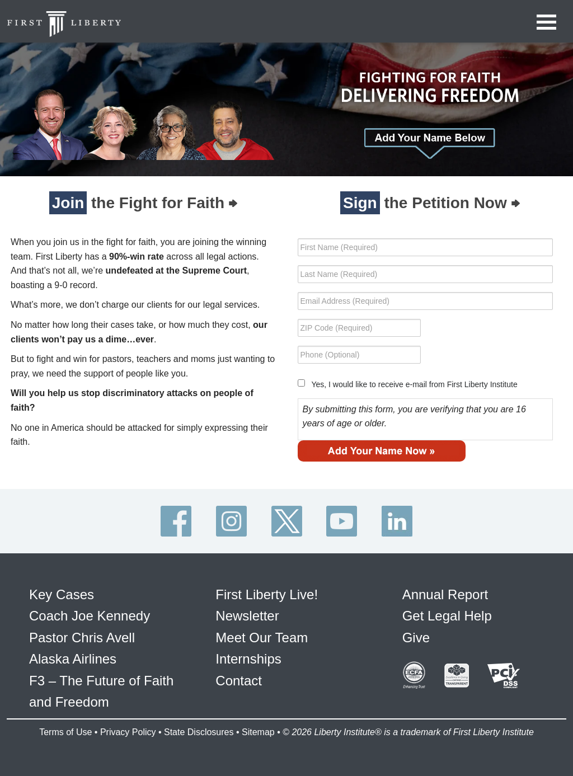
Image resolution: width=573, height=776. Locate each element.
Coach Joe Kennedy (89, 615)
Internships (248, 658)
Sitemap (258, 732)
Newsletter (247, 615)
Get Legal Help (447, 615)
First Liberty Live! (266, 594)
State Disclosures (199, 732)
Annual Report (445, 594)
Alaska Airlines (72, 658)
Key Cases (61, 594)
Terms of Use (65, 732)
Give (416, 637)
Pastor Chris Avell (82, 637)
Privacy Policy (128, 732)
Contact (238, 680)
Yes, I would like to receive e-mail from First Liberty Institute (414, 384)
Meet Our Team (261, 637)
